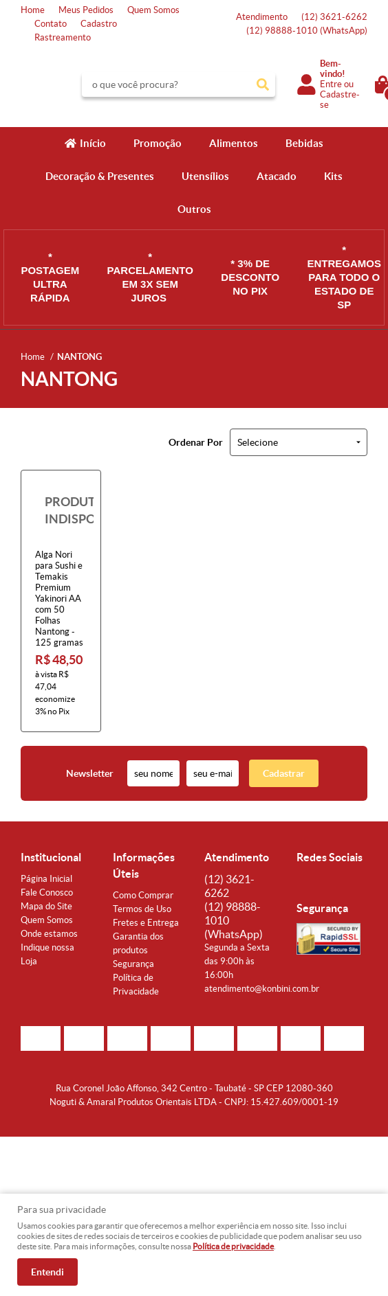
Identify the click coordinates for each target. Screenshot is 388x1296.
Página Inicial (46, 879)
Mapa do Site (46, 906)
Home (33, 10)
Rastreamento (62, 37)
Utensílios (205, 176)
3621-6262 (334, 17)
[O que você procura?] (262, 84)
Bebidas (304, 143)
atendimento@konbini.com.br (261, 989)
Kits (333, 176)
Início (93, 143)
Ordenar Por (196, 442)
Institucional (51, 857)
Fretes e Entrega (146, 923)
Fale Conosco (47, 892)
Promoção (157, 143)
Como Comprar (143, 895)
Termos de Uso (142, 909)
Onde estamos (49, 934)
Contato (50, 24)
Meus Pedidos (86, 10)
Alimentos (233, 143)
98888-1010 (306, 30)
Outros (194, 209)
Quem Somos (153, 10)
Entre (331, 84)
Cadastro (98, 24)
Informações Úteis (144, 865)
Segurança (133, 964)
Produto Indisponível (61, 510)
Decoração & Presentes (99, 176)
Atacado (277, 176)
